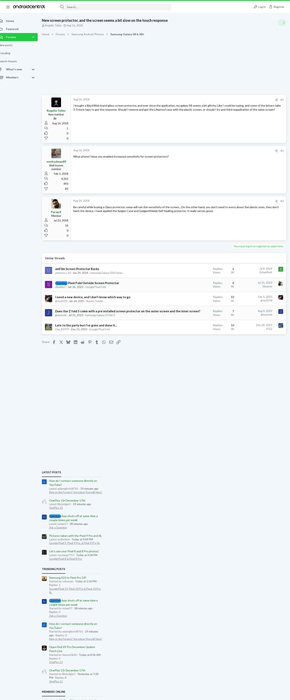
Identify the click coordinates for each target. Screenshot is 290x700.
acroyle (263, 446)
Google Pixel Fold (100, 287)
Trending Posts (237, 314)
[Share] (211, 100)
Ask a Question (242, 273)
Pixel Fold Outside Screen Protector (97, 283)
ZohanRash (201, 272)
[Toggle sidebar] (282, 22)
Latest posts (235, 218)
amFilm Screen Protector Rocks (82, 269)
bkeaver (203, 286)
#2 (217, 150)
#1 (217, 99)
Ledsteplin (275, 446)
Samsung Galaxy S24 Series (111, 272)
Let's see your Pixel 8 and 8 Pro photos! (258, 297)
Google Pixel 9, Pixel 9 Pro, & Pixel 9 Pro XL (258, 288)
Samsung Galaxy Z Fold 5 (104, 319)
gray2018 (65, 301)
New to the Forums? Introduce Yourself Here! (259, 238)
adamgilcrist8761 (275, 490)
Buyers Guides (99, 301)
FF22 (205, 333)
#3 (217, 201)
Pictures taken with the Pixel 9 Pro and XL (259, 281)
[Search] (111, 6)
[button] (8, 6)
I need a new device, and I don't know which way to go (97, 297)
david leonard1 (270, 450)
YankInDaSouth (235, 450)
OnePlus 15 (239, 253)
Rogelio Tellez (58, 25)
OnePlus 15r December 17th (251, 246)
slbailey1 (65, 287)
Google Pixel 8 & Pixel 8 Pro (249, 304)
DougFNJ (252, 446)
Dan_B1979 (67, 333)
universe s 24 (67, 272)
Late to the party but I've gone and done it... (90, 329)
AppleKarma (252, 450)
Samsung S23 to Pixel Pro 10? (251, 323)
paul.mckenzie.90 (236, 446)
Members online (237, 437)
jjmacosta (65, 319)
